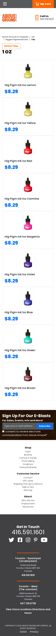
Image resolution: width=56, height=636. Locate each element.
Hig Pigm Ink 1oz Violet (20, 274)
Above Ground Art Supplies (15, 37)
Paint (28, 451)
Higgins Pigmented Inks (17, 39)
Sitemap (28, 490)
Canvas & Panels (28, 457)
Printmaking (28, 461)
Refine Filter (11, 46)
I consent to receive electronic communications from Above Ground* (24, 433)
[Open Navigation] (5, 4)
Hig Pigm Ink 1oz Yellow (20, 123)
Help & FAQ (28, 487)
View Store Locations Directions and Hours (28, 611)
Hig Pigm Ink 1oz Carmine (22, 199)
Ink (33, 37)
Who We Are (28, 500)
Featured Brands (28, 467)
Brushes (28, 454)
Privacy (34, 631)
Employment (28, 503)
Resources (28, 506)
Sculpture (28, 464)
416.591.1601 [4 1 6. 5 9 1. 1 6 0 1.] (28, 532)
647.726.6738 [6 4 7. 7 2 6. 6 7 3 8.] (28, 603)
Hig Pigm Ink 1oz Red (18, 161)
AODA (23, 631)
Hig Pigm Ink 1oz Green (20, 350)
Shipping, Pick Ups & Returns (28, 483)
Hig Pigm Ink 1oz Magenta (22, 236)
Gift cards (28, 480)
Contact (28, 477)
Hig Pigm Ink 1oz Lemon (20, 85)
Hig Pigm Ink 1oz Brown (20, 388)
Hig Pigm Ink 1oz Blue (19, 312)
